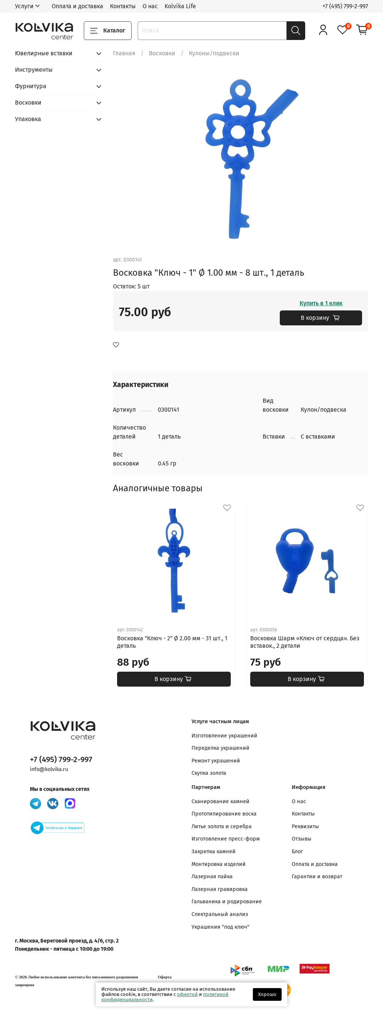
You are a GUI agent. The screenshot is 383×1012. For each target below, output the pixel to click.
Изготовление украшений (224, 736)
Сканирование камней (220, 801)
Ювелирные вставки (44, 53)
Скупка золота (209, 773)
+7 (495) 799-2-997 (345, 6)
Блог (297, 851)
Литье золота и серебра (222, 826)
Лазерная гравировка (220, 889)
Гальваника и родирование (227, 901)
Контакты (123, 6)
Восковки (162, 53)
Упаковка (28, 119)
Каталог (107, 30)
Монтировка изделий (219, 864)
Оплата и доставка (77, 6)
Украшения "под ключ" (220, 927)
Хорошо (267, 994)
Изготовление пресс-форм (226, 839)
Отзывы (302, 839)
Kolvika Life (180, 6)
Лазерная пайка (212, 876)
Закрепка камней (214, 851)
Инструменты (34, 69)
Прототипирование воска (224, 814)
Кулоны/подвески (214, 53)
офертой (187, 994)
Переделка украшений (220, 748)
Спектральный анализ (220, 914)
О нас (150, 6)
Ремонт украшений (216, 761)
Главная (124, 53)
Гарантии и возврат (317, 876)
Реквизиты (305, 826)
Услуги (24, 6)
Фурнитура (30, 86)
